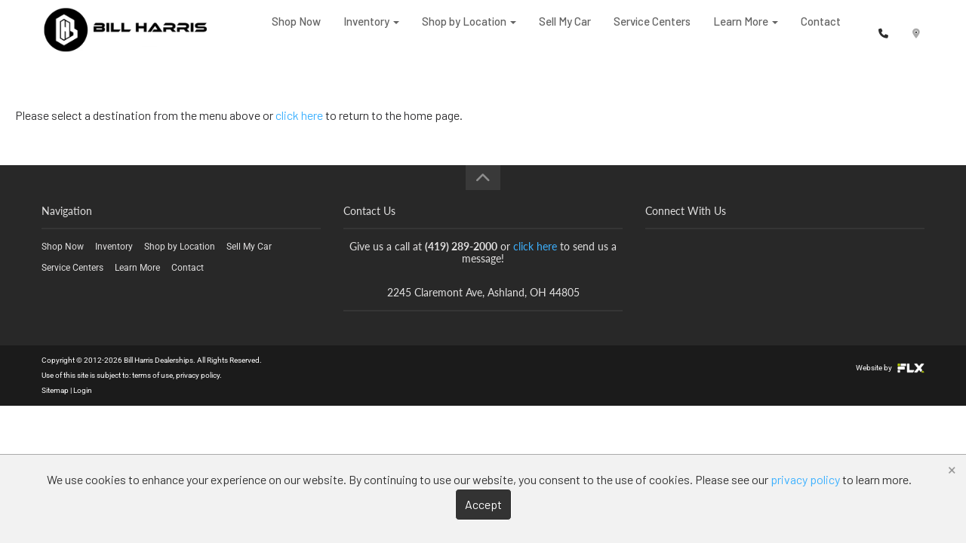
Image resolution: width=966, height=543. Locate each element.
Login (82, 390)
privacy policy (198, 375)
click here (299, 115)
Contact (821, 30)
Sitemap (55, 390)
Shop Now (296, 30)
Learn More (745, 30)
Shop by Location (469, 30)
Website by (890, 368)
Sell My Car (565, 30)
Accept (483, 504)
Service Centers (652, 30)
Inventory (371, 30)
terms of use (152, 375)
